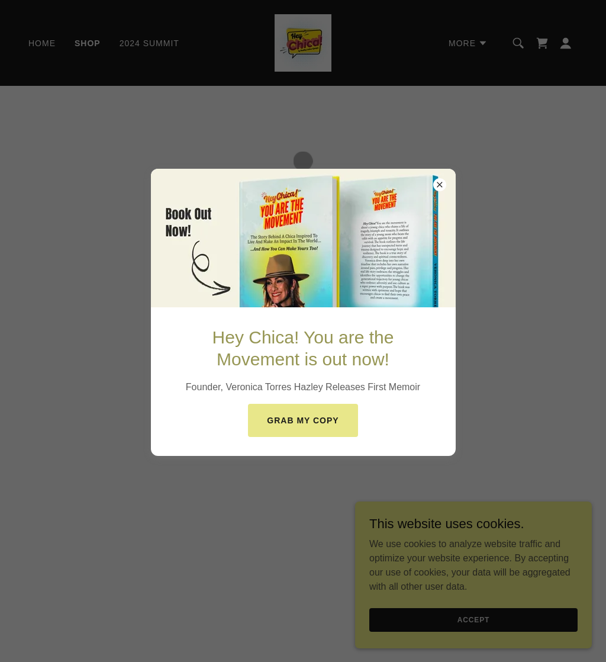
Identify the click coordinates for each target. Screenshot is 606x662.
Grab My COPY (303, 420)
